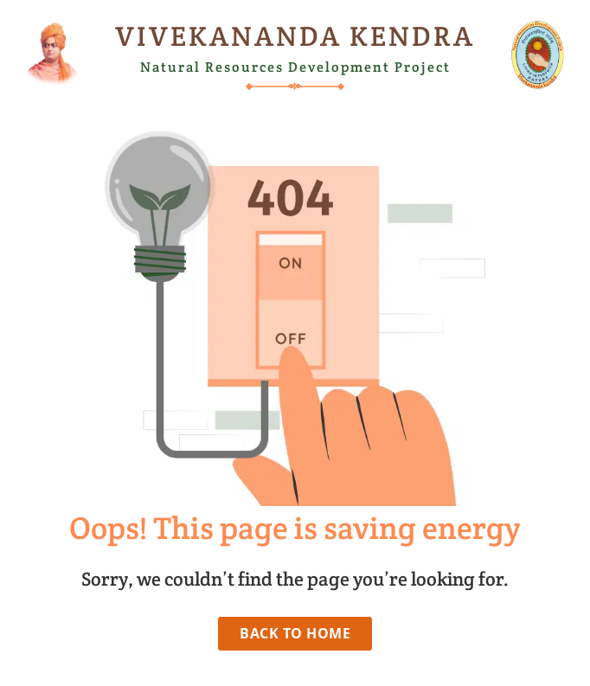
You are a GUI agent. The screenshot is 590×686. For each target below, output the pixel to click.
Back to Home (295, 633)
